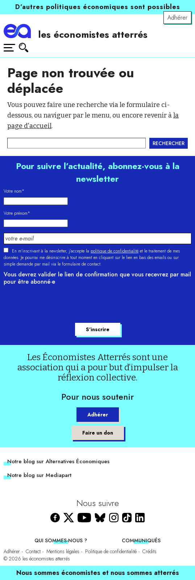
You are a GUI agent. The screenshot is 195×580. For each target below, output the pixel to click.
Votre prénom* (17, 213)
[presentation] (59, 305)
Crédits (149, 551)
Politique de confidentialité (111, 551)
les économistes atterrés (93, 34)
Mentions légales (62, 551)
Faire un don (97, 432)
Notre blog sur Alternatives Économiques (58, 461)
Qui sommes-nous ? (60, 540)
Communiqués (141, 540)
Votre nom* (14, 191)
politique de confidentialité (114, 251)
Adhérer (177, 17)
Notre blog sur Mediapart (39, 475)
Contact (33, 551)
